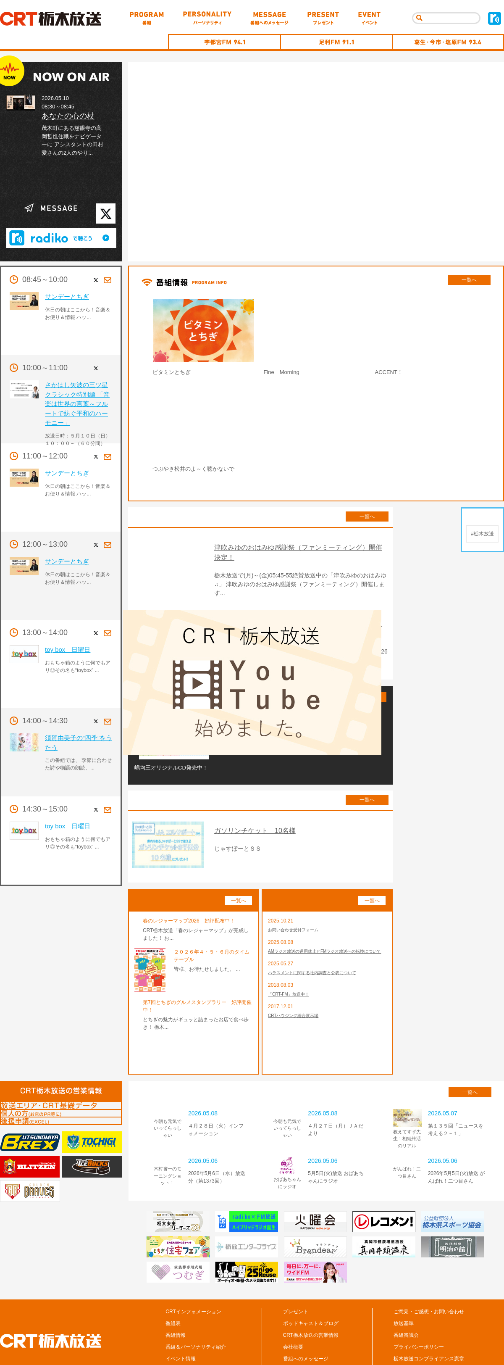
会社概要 (293, 1309)
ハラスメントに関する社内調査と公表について (321, 946)
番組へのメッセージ (305, 1321)
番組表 (173, 1286)
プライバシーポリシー (419, 1309)
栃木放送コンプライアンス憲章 (429, 1321)
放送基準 (404, 1286)
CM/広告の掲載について (421, 1333)
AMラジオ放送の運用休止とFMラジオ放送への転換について (325, 919)
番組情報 (175, 1297)
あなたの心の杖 (68, 116)
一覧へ (469, 280)
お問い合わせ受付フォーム (298, 893)
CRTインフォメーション (193, 1274)
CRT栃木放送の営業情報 (311, 1297)
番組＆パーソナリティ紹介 (195, 1309)
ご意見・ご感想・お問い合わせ (429, 1274)
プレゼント (295, 1274)
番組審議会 (406, 1297)
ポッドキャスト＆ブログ (311, 1286)
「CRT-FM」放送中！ (292, 968)
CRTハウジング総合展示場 (298, 991)
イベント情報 (180, 1321)
